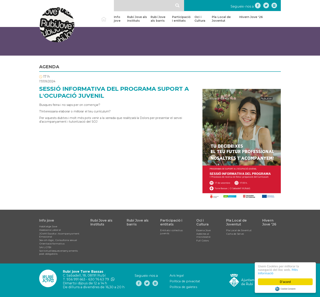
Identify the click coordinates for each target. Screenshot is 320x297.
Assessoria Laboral (50, 229)
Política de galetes (183, 287)
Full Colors (202, 240)
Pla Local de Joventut (221, 18)
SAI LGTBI (45, 247)
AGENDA (49, 66)
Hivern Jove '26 (251, 17)
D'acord (285, 282)
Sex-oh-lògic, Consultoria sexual (58, 240)
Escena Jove (203, 230)
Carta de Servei (235, 233)
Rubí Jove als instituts (137, 18)
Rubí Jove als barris (158, 18)
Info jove (117, 18)
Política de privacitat (185, 281)
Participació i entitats (181, 18)
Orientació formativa (51, 243)
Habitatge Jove (48, 226)
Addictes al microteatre (203, 235)
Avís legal (177, 275)
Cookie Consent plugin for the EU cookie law (285, 289)
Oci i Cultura (199, 18)
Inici (107, 17)
